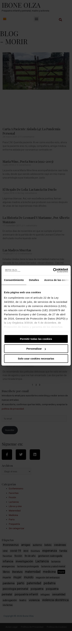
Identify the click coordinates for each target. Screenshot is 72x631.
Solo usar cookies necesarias (36, 358)
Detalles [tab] (34, 279)
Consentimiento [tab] (14, 279)
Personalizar (36, 348)
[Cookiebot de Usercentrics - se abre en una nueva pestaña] (53, 270)
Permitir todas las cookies (36, 338)
